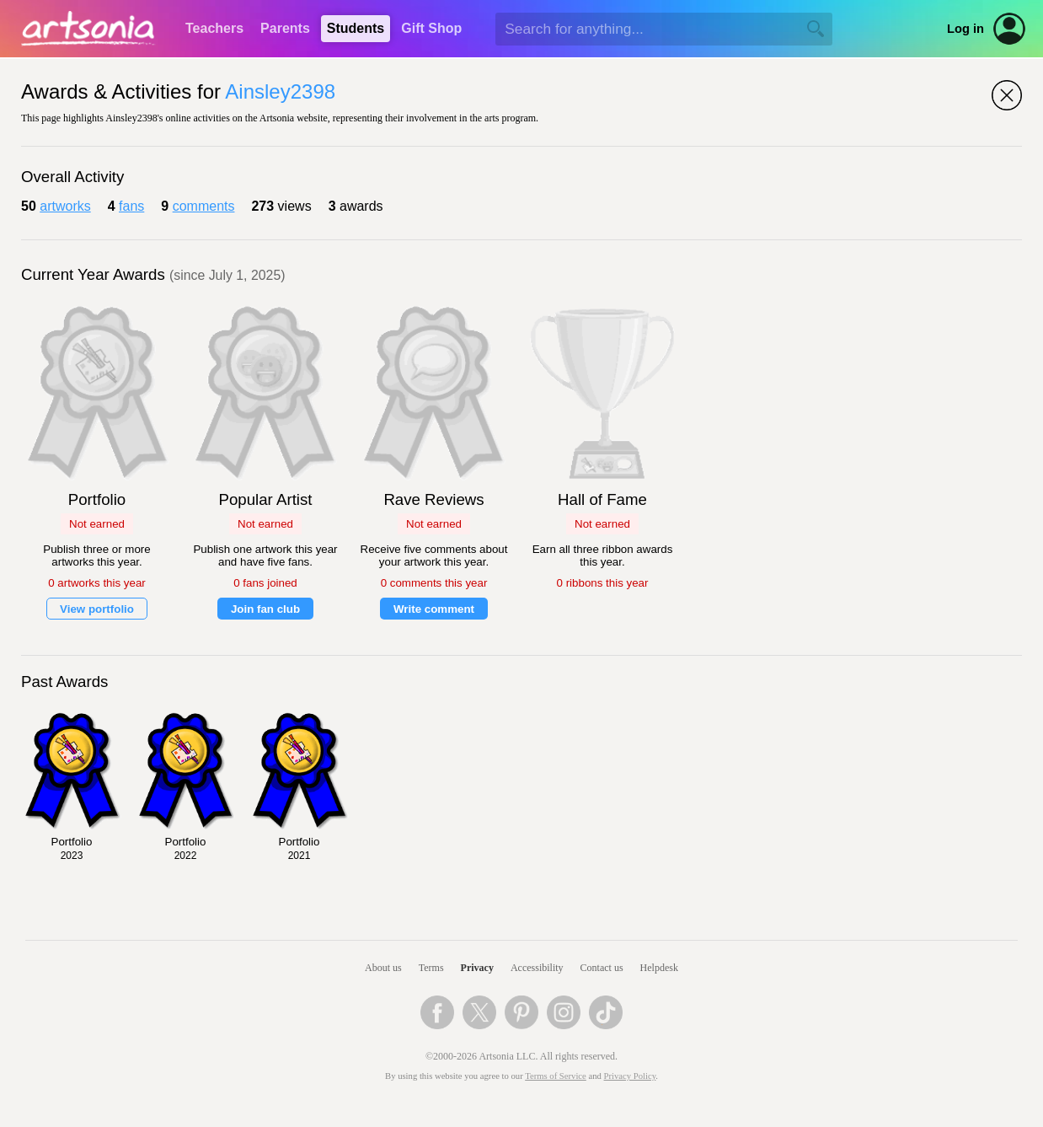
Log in (965, 28)
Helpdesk (659, 968)
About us (383, 968)
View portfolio (97, 609)
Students (355, 28)
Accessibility (537, 968)
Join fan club (265, 609)
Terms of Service (555, 1076)
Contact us (601, 968)
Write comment (433, 609)
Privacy (477, 968)
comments (204, 206)
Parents (285, 28)
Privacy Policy (630, 1076)
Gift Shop (431, 28)
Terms (431, 968)
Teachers (214, 28)
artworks (65, 206)
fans (131, 206)
